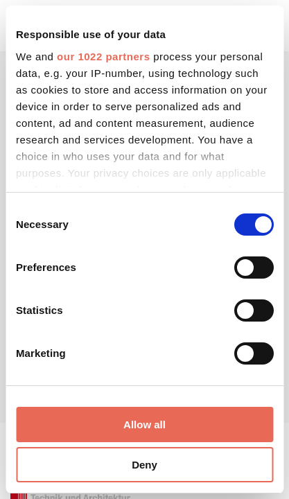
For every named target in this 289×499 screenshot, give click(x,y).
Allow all (144, 424)
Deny (144, 465)
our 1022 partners (103, 56)
